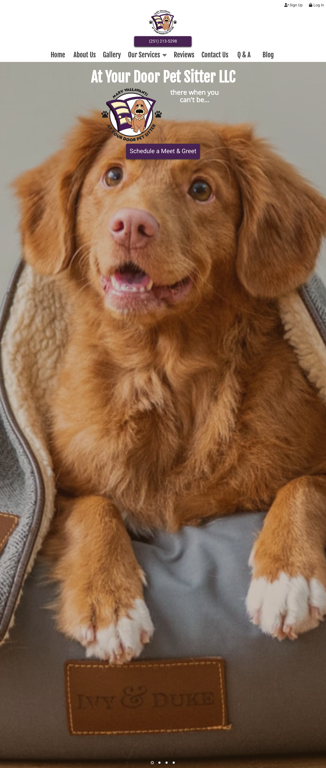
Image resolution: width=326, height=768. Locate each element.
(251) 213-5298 (163, 41)
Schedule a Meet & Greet (163, 151)
